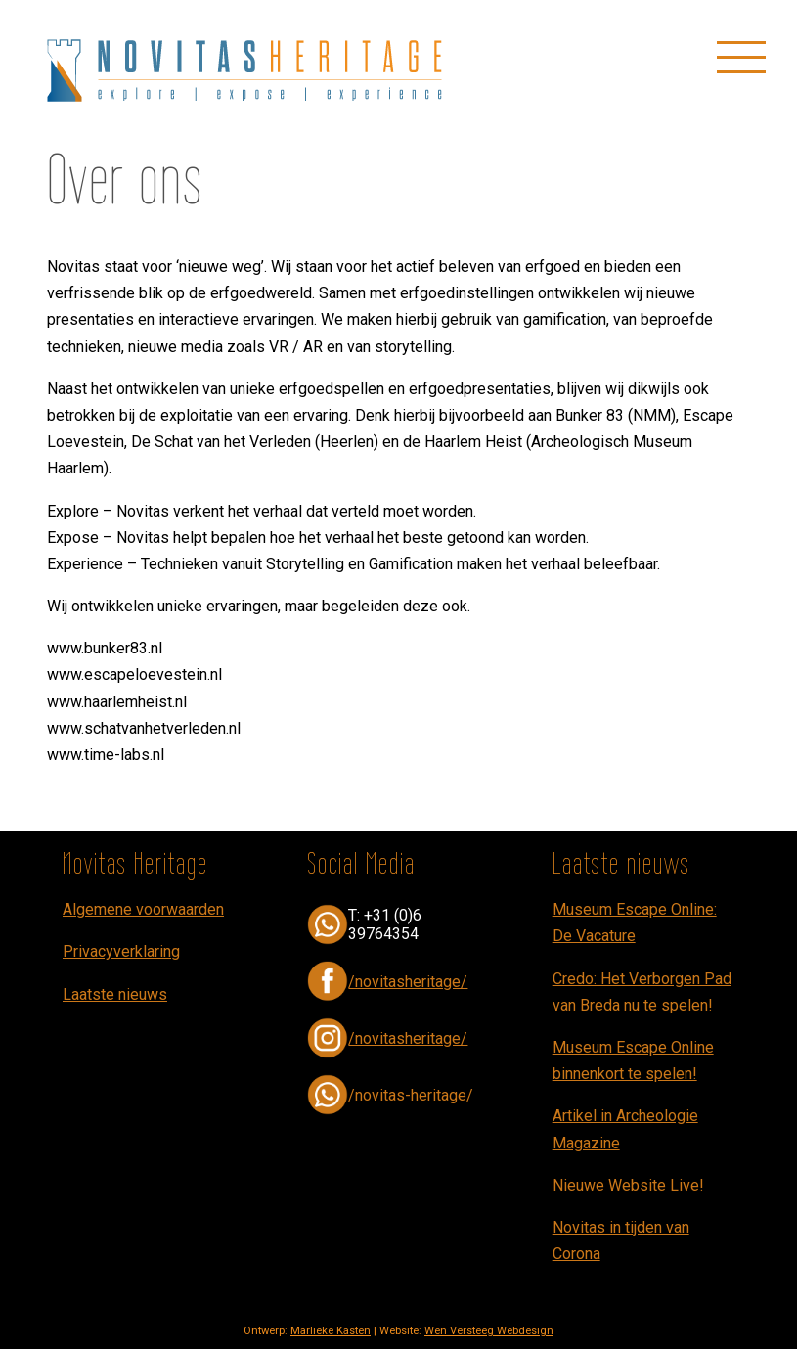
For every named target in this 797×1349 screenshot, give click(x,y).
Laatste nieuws (115, 994)
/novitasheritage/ (407, 981)
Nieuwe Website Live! (628, 1185)
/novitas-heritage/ (410, 1095)
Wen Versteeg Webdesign (488, 1331)
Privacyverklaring (121, 951)
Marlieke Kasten (330, 1331)
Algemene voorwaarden (143, 909)
